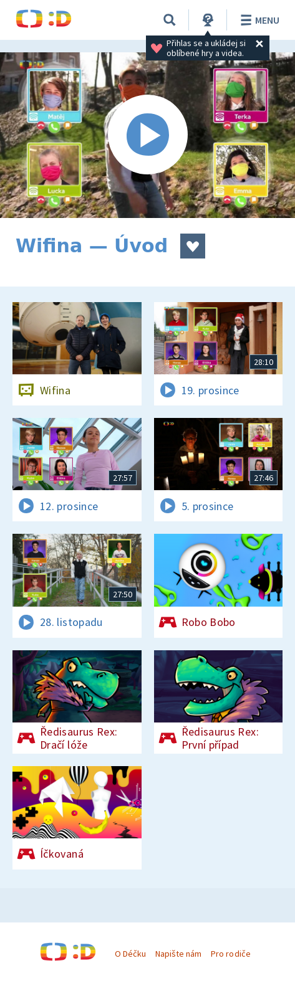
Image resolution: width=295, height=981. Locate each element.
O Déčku (130, 953)
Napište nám (178, 953)
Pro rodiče (230, 953)
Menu (257, 20)
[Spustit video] (147, 135)
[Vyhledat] (169, 20)
